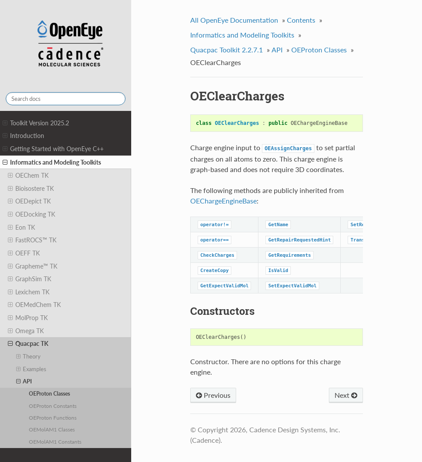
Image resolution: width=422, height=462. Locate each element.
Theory (28, 356)
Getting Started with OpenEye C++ (53, 149)
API (24, 381)
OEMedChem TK (34, 305)
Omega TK (26, 331)
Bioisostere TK (31, 189)
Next (346, 395)
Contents (301, 20)
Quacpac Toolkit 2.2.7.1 (226, 49)
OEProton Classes (49, 393)
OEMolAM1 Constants (55, 441)
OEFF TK (24, 253)
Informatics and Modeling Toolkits (52, 162)
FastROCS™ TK (32, 240)
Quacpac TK (28, 344)
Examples (31, 369)
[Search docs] (66, 98)
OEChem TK (28, 175)
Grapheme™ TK (32, 266)
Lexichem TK (28, 292)
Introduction (23, 136)
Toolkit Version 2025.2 (36, 123)
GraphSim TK (29, 279)
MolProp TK (28, 318)
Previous (213, 395)
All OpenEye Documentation (234, 20)
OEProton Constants (53, 406)
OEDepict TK (29, 201)
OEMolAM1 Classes (52, 429)
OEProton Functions (53, 417)
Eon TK (21, 227)
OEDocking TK (31, 214)
